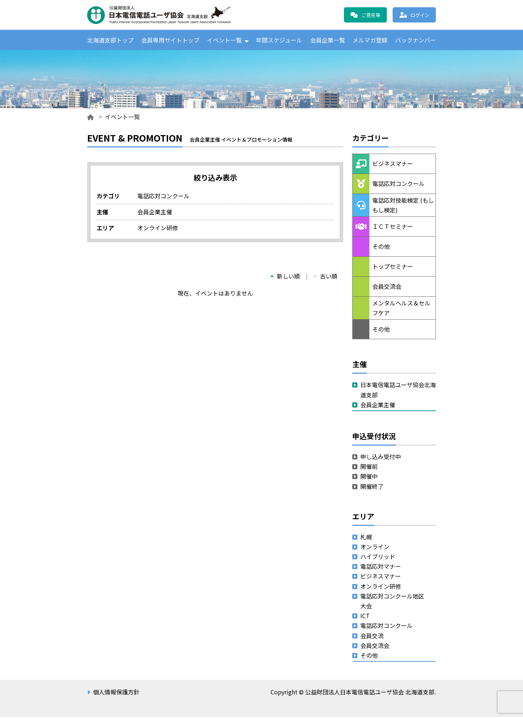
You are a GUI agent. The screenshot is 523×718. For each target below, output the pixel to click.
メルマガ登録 (370, 40)
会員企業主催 (377, 405)
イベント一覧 (224, 40)
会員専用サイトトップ (170, 40)
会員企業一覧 (327, 40)
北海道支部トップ (110, 40)
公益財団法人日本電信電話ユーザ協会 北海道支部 (165, 15)
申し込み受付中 (380, 457)
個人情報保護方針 (116, 693)
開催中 (369, 477)
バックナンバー (415, 40)
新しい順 (285, 277)
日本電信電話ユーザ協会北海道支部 (398, 390)
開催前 (369, 467)
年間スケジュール (279, 40)
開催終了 (372, 487)
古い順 (325, 277)
